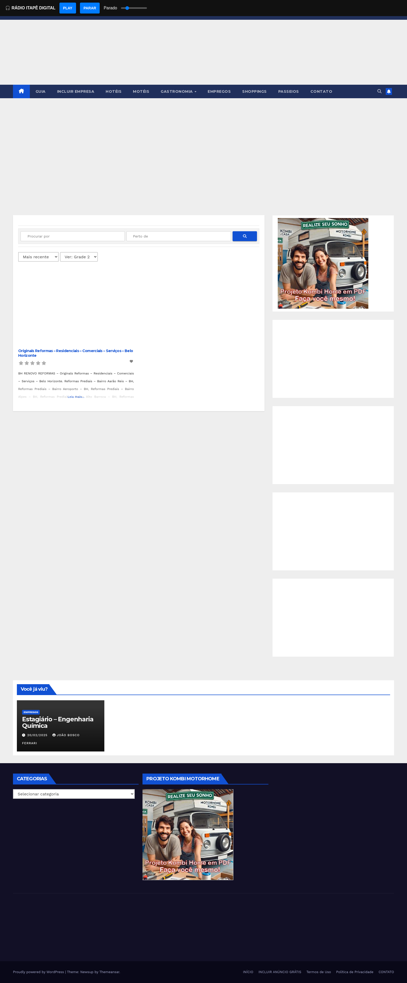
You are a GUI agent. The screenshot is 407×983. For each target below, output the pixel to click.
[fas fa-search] (245, 236)
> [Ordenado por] (38, 257)
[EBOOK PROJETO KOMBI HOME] (323, 263)
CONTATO (321, 91)
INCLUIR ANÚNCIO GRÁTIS (280, 972)
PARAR (90, 8)
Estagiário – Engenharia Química (57, 722)
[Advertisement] (203, 137)
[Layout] (79, 257)
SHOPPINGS (254, 91)
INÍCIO (248, 972)
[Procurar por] (73, 236)
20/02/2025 (38, 735)
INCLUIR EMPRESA (75, 91)
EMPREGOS (219, 91)
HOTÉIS (113, 91)
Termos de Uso (319, 972)
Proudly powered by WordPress (39, 972)
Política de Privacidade (354, 972)
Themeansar (109, 972)
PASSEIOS (288, 91)
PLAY (67, 8)
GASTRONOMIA (177, 91)
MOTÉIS (141, 91)
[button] (379, 91)
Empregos (31, 712)
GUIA (41, 91)
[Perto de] (178, 236)
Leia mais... (75, 397)
